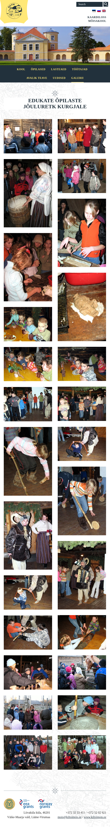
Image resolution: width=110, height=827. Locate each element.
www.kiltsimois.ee (95, 817)
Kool (21, 69)
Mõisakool (97, 21)
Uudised (59, 78)
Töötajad (79, 69)
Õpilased (38, 69)
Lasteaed (58, 69)
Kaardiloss (96, 17)
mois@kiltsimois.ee (69, 817)
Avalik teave (37, 78)
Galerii (77, 78)
